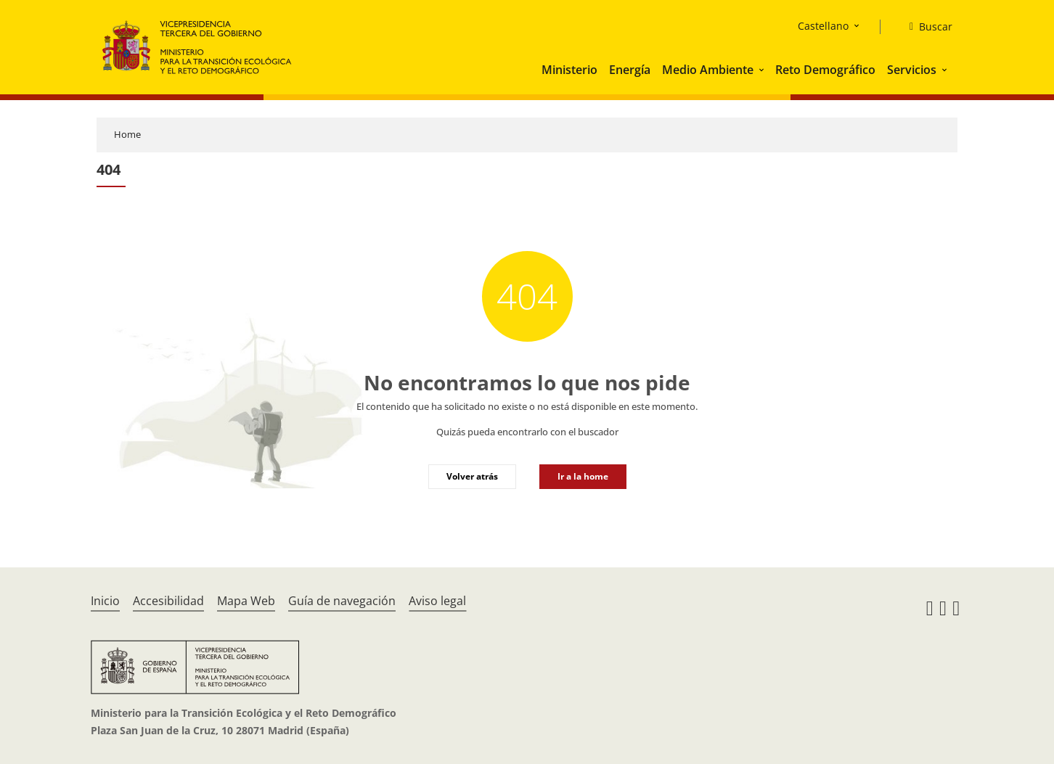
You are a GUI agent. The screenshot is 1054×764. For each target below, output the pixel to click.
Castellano (823, 26)
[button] (762, 69)
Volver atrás (472, 476)
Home (127, 134)
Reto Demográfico (825, 70)
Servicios (911, 70)
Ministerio (569, 70)
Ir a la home (582, 476)
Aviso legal (437, 601)
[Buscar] (925, 27)
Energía (629, 70)
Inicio (105, 601)
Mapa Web (246, 601)
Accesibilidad (168, 601)
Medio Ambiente (707, 70)
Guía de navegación (342, 601)
